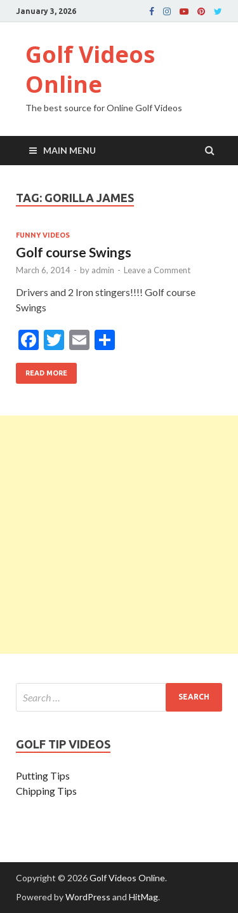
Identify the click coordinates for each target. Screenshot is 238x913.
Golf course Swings (73, 252)
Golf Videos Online (90, 69)
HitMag (143, 896)
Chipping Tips (46, 791)
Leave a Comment (157, 270)
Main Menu (69, 150)
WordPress (87, 896)
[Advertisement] (119, 535)
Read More (41, 370)
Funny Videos (43, 235)
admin (102, 270)
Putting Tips (43, 775)
